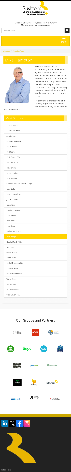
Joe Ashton (10, 205)
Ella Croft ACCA (12, 162)
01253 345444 (51, 23)
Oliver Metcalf (11, 252)
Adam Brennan (12, 125)
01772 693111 (29, 23)
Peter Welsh (11, 258)
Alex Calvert (11, 136)
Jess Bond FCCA (12, 199)
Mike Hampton (12, 236)
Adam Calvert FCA (13, 131)
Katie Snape (11, 215)
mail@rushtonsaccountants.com (36, 25)
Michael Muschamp (14, 231)
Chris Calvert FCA (13, 157)
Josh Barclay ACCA (13, 210)
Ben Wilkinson (11, 146)
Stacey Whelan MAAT (14, 273)
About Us (6, 51)
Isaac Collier (11, 189)
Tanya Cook (10, 279)
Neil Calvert (10, 247)
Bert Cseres (10, 152)
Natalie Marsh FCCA (14, 242)
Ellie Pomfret (11, 168)
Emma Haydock (12, 173)
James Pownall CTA (13, 194)
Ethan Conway (12, 178)
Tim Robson (11, 284)
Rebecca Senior (12, 268)
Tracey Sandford (12, 289)
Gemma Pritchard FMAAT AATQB (19, 183)
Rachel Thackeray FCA (14, 263)
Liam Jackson (11, 221)
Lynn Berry (10, 226)
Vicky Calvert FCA (13, 295)
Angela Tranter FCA (13, 141)
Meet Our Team (18, 51)
